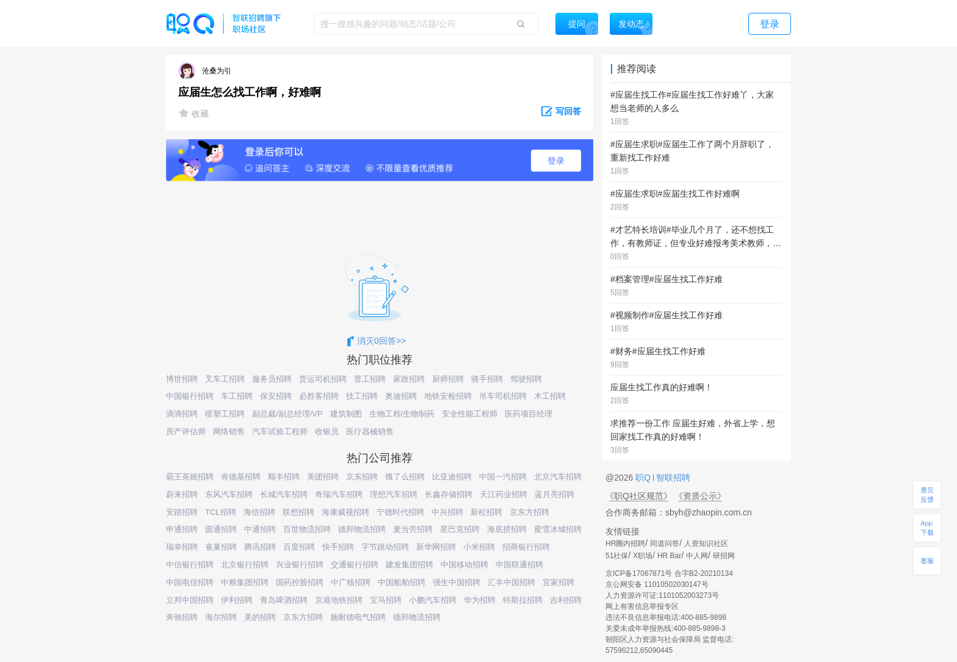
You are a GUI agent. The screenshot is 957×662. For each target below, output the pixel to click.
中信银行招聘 (190, 564)
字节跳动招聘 (385, 546)
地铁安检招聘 (448, 396)
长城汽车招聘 (284, 494)
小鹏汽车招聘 (433, 600)
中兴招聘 (447, 512)
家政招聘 (409, 379)
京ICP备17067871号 (638, 573)
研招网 (724, 555)
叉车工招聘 (225, 379)
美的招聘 (260, 617)
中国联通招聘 (519, 564)
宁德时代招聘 (400, 512)
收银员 (327, 431)
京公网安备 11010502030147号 (657, 584)
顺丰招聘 (284, 476)
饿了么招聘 (405, 476)
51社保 (616, 555)
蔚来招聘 (182, 494)
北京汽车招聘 (558, 476)
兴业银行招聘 (299, 564)
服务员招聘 (272, 379)
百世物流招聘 (307, 529)
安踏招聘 (182, 512)
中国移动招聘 (464, 564)
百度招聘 (299, 546)
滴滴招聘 (182, 413)
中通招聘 (260, 529)
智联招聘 (672, 477)
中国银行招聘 (190, 396)
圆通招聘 (221, 529)
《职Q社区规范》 (638, 496)
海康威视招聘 (345, 512)
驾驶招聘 (526, 379)
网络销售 (229, 431)
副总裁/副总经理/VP (287, 413)
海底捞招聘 (507, 529)
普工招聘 (370, 379)
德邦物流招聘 (362, 529)
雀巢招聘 (221, 546)
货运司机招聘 (323, 379)
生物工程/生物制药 (402, 413)
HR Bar (669, 555)
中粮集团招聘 (245, 582)
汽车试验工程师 (280, 431)
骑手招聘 (487, 379)
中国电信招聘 (190, 582)
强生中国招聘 (456, 582)
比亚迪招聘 (452, 476)
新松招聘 (486, 512)
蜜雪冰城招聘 (558, 529)
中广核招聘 (350, 582)
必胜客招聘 (319, 396)
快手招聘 (338, 546)
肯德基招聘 (241, 476)
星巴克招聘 (460, 529)
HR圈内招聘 (625, 543)
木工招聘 (550, 396)
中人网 (697, 555)
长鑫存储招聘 (448, 494)
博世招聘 (182, 379)
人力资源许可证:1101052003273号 (662, 595)
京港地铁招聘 (339, 600)
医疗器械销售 (370, 431)
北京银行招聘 (245, 564)
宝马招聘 (386, 600)
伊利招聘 (237, 600)
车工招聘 (237, 396)
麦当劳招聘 (413, 529)
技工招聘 (362, 396)
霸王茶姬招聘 (190, 476)
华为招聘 (480, 600)
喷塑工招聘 (225, 413)
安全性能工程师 (469, 413)
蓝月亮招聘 (554, 494)
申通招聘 (182, 529)
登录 (556, 161)
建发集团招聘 (409, 564)
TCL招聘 (220, 512)
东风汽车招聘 (229, 494)
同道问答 (664, 543)
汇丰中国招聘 (511, 582)
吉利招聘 (566, 600)
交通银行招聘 (354, 564)
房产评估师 (186, 431)
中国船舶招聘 (401, 582)
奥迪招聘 (401, 396)
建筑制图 (346, 413)
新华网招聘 (436, 546)
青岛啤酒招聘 (284, 600)
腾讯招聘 (260, 546)
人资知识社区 (706, 543)
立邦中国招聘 (190, 600)
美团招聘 (323, 476)
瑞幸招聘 (182, 546)
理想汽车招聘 (393, 494)
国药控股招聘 (299, 582)
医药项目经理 (528, 413)
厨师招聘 (448, 379)
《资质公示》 (700, 496)
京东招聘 (362, 476)
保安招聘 (276, 396)
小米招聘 (479, 546)
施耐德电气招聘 (358, 617)
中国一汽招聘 (503, 476)
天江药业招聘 (503, 494)
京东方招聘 (529, 512)
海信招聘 (259, 512)
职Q (644, 477)
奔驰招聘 (182, 617)
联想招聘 (298, 512)
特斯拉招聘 (523, 600)
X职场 (642, 555)
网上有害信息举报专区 (642, 606)
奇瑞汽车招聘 (339, 494)
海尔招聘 (221, 617)
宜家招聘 (558, 582)
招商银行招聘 (526, 546)
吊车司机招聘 (503, 396)
